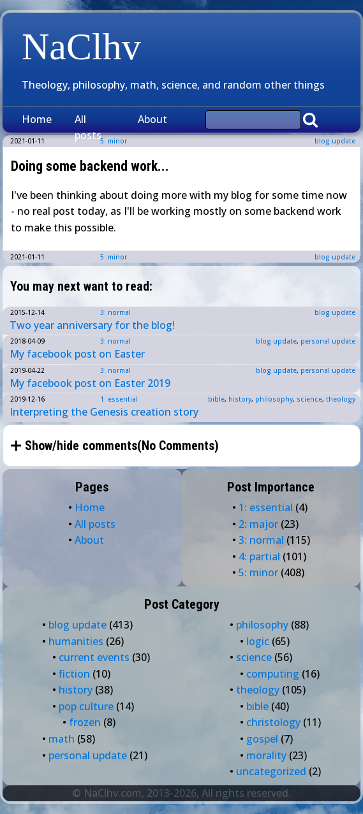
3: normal (115, 312)
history (239, 399)
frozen (85, 722)
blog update (335, 140)
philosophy (274, 399)
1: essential (119, 399)
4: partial (259, 556)
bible (216, 399)
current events (94, 657)
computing (272, 674)
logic (257, 641)
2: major (258, 524)
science (309, 399)
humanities (75, 641)
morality (266, 755)
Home (37, 119)
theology (340, 399)
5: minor (113, 256)
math (61, 739)
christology (273, 722)
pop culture (86, 706)
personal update (327, 341)
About (152, 119)
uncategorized (271, 771)
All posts (88, 127)
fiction (74, 674)
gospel (262, 739)
